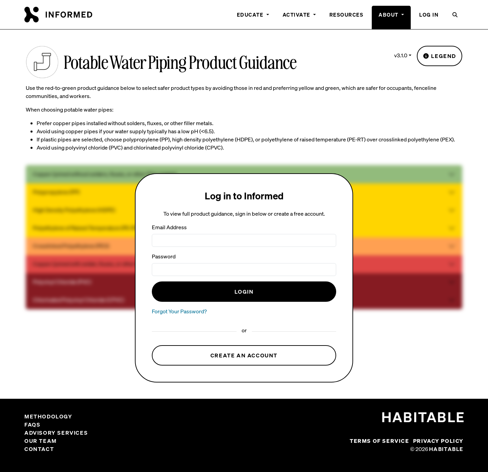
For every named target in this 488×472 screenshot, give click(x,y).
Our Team (40, 441)
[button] (455, 17)
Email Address (169, 227)
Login (244, 291)
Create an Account (244, 355)
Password (164, 256)
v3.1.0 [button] (400, 55)
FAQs (32, 424)
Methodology (48, 416)
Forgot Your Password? (179, 311)
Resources (346, 14)
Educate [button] (251, 14)
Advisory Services (56, 432)
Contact (39, 449)
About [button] (389, 14)
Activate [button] (297, 14)
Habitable (446, 449)
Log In (429, 14)
